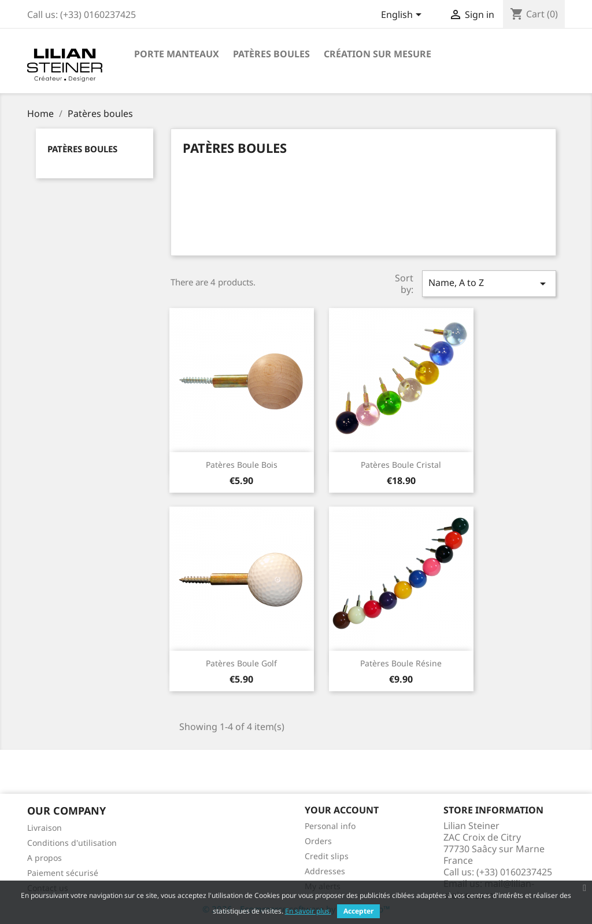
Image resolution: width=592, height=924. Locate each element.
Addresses (325, 871)
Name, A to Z (489, 283)
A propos (44, 857)
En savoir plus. (308, 911)
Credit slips (327, 855)
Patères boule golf (241, 663)
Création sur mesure (377, 53)
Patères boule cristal (401, 464)
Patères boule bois (242, 464)
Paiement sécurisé (62, 872)
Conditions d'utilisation (72, 842)
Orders (318, 840)
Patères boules (271, 53)
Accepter (358, 911)
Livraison (44, 827)
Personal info (330, 825)
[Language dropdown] (403, 16)
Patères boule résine (401, 663)
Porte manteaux (176, 53)
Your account (342, 810)
